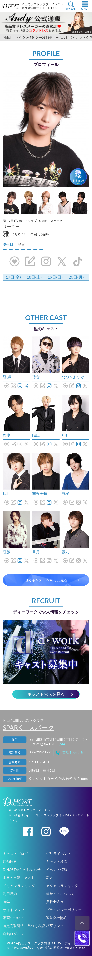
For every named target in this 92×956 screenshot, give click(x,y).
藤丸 (65, 551)
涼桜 (65, 493)
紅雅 (6, 551)
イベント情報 (56, 870)
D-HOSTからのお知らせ (22, 870)
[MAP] (64, 744)
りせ (65, 435)
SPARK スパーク (28, 727)
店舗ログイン (13, 934)
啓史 (6, 435)
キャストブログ (15, 853)
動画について (13, 918)
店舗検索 (10, 862)
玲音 (36, 377)
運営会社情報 (56, 918)
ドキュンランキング (19, 886)
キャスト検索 (56, 862)
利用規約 (10, 894)
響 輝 (7, 377)
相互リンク (55, 926)
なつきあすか (73, 377)
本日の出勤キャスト (19, 878)
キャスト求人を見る (46, 694)
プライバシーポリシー (64, 910)
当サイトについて (60, 894)
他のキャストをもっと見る (46, 580)
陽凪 (36, 435)
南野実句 (39, 493)
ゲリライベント (58, 853)
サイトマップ (13, 910)
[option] (46, 129)
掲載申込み (54, 902)
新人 (49, 878)
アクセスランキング (62, 886)
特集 (6, 902)
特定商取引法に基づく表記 (24, 926)
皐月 (36, 551)
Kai (5, 493)
